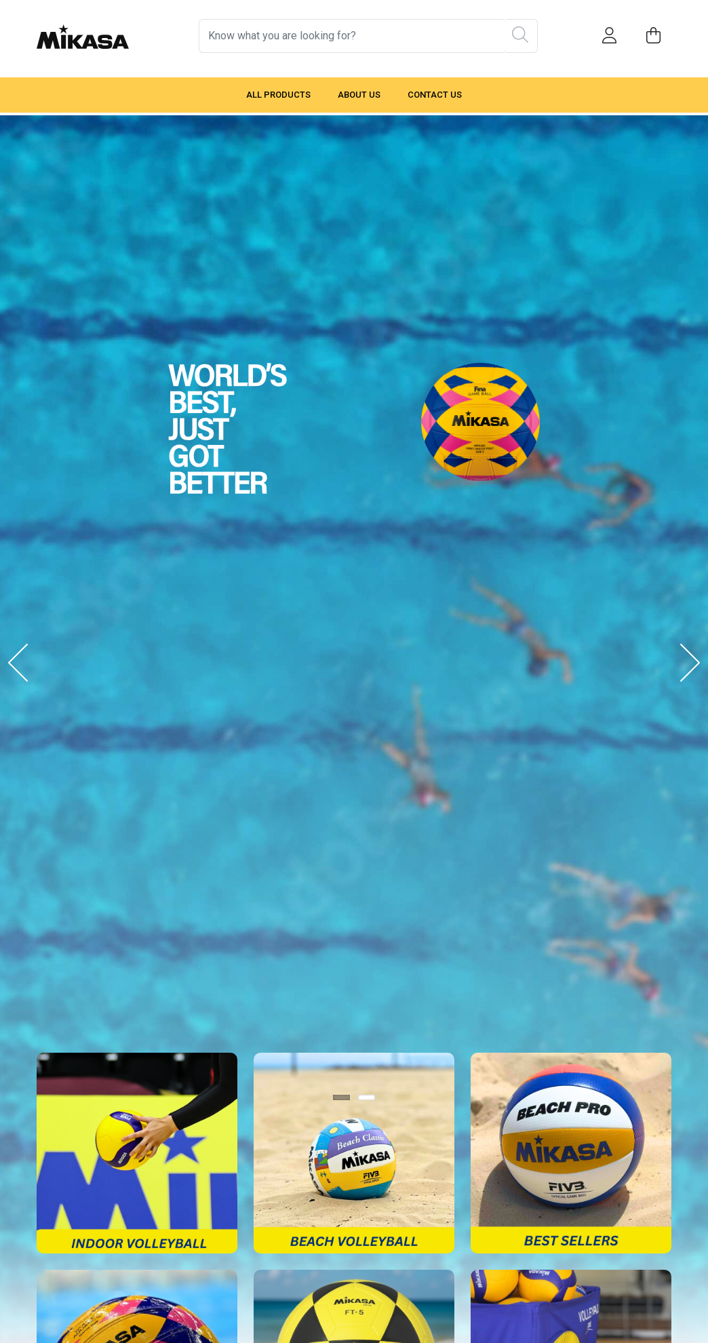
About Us (359, 95)
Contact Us (435, 95)
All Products (278, 95)
